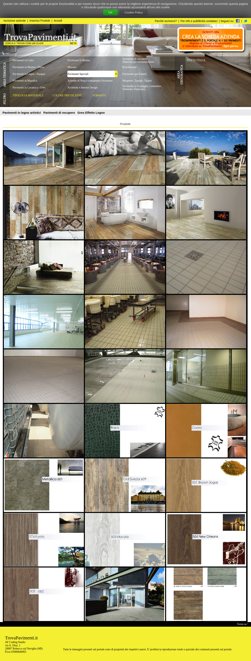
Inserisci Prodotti (39, 20)
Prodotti (125, 124)
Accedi (58, 20)
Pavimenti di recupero (59, 112)
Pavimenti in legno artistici (22, 112)
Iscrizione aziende (15, 20)
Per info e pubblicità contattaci (199, 21)
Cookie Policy (133, 12)
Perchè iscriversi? (166, 21)
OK (110, 12)
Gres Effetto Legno (91, 112)
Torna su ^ (242, 624)
